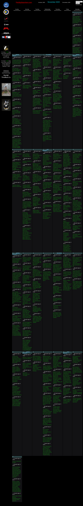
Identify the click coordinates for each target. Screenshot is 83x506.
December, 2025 (66, 2)
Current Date (79, 4)
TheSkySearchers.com (24, 2)
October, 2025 (41, 2)
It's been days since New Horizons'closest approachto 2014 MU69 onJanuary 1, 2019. (6, 63)
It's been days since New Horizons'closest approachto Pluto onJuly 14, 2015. (6, 54)
